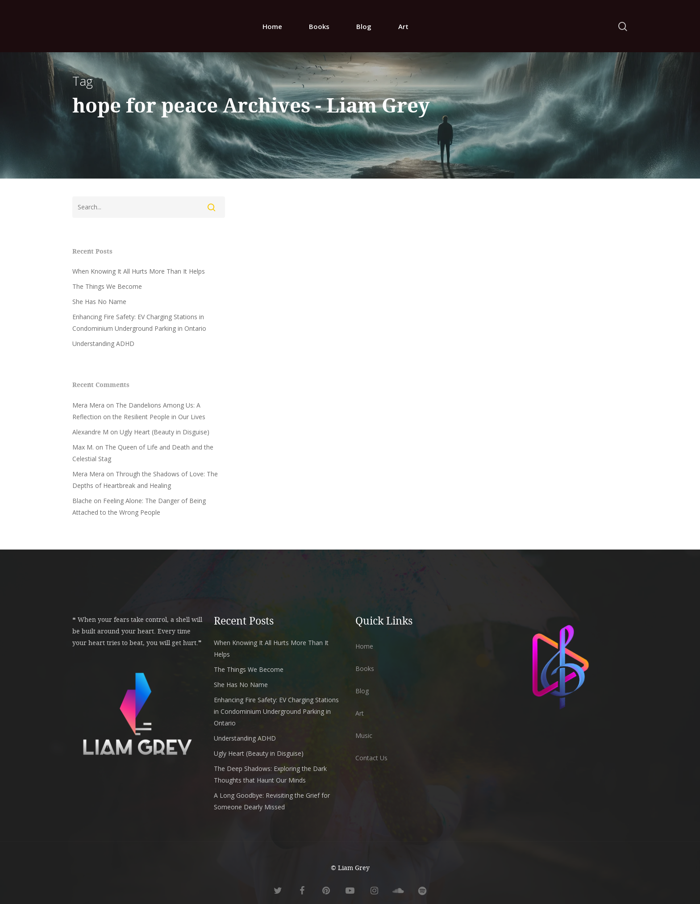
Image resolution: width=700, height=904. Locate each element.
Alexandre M (90, 432)
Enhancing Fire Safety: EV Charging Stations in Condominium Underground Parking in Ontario (139, 322)
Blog (363, 26)
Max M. (83, 447)
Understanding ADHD (103, 343)
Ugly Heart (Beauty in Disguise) (164, 432)
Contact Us (371, 758)
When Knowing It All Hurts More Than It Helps (138, 271)
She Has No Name (99, 301)
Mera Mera (88, 405)
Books (319, 26)
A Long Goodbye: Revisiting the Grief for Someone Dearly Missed (272, 801)
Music (363, 735)
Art (403, 26)
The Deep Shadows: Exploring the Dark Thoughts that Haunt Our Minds (270, 774)
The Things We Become (107, 286)
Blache (82, 500)
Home (272, 26)
